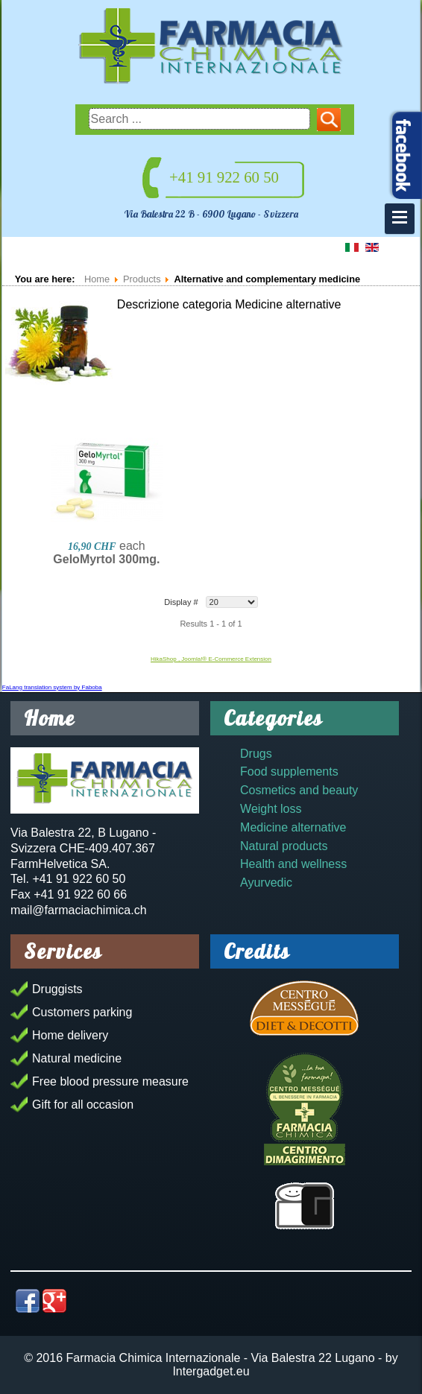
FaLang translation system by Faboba (52, 687)
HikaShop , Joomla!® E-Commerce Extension (211, 659)
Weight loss (270, 808)
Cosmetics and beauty (299, 790)
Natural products (283, 846)
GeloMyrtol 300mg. (106, 559)
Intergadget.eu (210, 1371)
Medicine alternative (293, 827)
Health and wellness (293, 864)
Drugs (256, 753)
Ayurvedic (266, 882)
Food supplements (289, 771)
